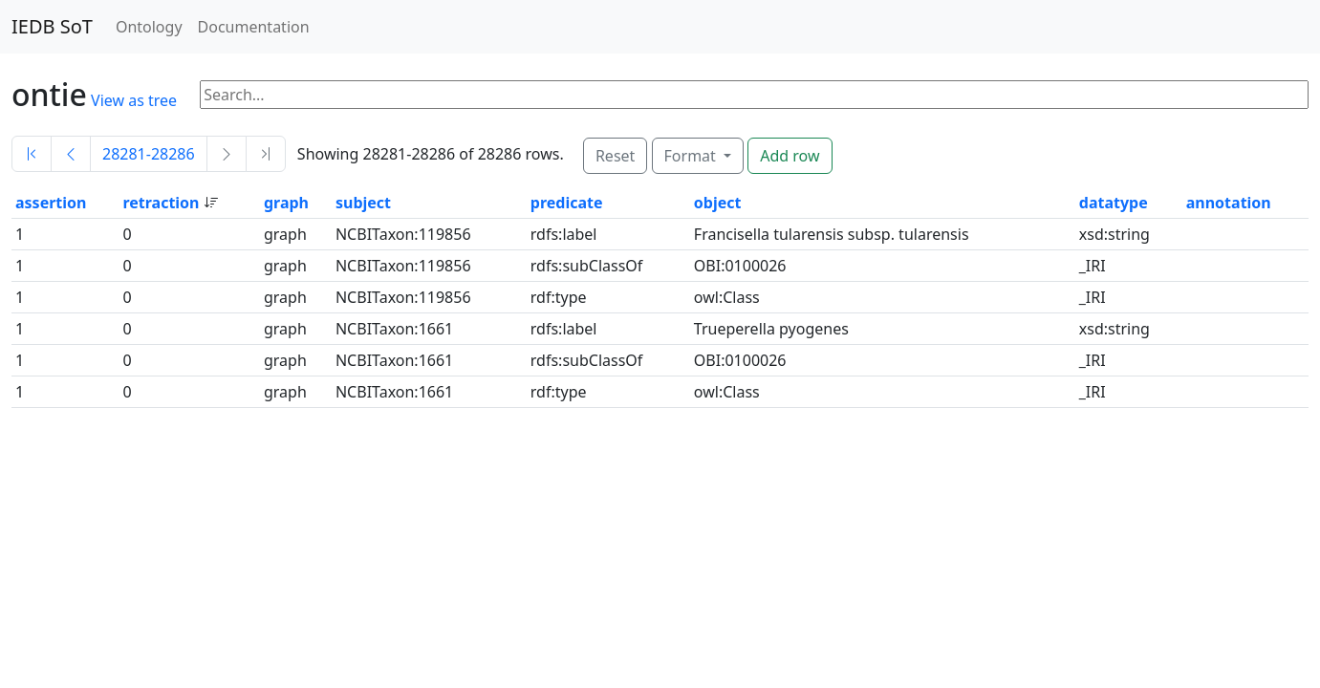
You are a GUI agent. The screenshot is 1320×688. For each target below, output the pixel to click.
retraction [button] (162, 202)
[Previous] (71, 154)
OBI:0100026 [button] (740, 265)
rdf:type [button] (558, 297)
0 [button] (126, 234)
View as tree (134, 100)
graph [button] (286, 202)
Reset (615, 155)
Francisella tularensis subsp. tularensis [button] (831, 234)
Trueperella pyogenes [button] (771, 328)
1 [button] (19, 234)
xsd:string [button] (1114, 234)
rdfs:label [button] (563, 234)
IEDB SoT (52, 26)
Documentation (254, 26)
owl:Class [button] (727, 297)
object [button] (718, 202)
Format (692, 155)
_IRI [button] (1092, 265)
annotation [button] (1228, 202)
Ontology (149, 26)
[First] (31, 154)
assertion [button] (50, 202)
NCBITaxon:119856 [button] (403, 234)
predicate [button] (566, 202)
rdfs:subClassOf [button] (586, 265)
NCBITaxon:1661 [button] (394, 328)
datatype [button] (1113, 202)
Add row (789, 155)
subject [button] (363, 202)
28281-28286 (148, 153)
